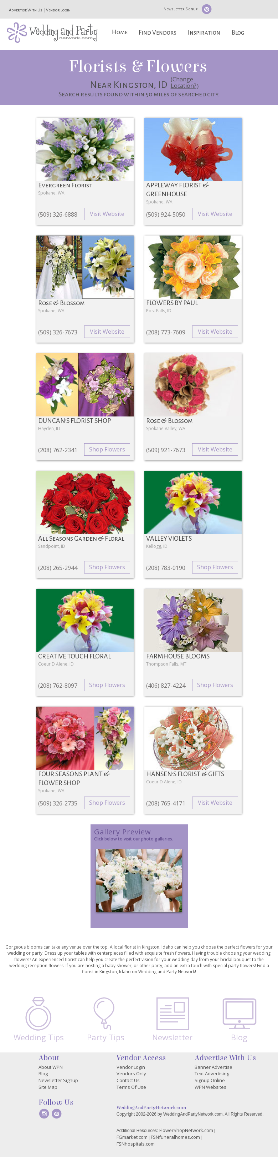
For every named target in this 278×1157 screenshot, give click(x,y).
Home (120, 32)
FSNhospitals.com (136, 1144)
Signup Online (210, 1080)
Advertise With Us (25, 10)
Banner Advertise (213, 1067)
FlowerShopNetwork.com (186, 1130)
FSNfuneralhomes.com (175, 1137)
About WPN (50, 1067)
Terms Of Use (131, 1087)
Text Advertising (212, 1073)
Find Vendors (157, 32)
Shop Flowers (107, 449)
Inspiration (204, 32)
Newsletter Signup (180, 9)
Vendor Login (58, 10)
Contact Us (128, 1080)
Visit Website (107, 214)
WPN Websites (210, 1087)
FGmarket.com (132, 1137)
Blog (238, 32)
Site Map (47, 1087)
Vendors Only (131, 1073)
